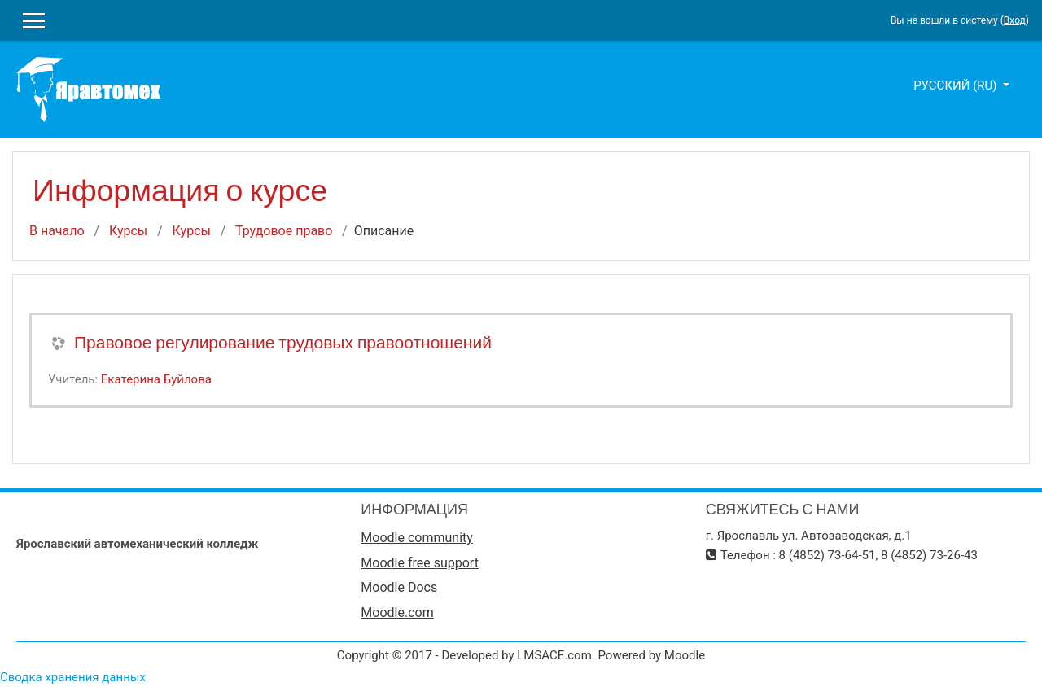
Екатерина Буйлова (156, 379)
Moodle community (417, 537)
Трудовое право (283, 230)
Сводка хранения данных (73, 677)
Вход (1015, 20)
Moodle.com (397, 612)
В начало (57, 230)
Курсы (128, 230)
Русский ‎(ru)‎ (956, 85)
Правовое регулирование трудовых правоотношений (283, 342)
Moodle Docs (399, 587)
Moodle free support (420, 563)
